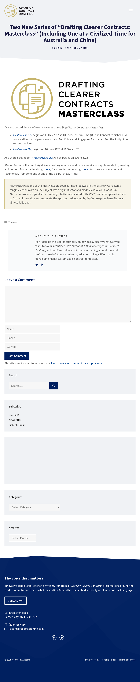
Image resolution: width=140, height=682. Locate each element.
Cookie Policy (109, 659)
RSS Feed (14, 415)
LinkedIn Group (17, 425)
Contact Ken (15, 600)
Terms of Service (127, 659)
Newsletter (15, 420)
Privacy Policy (92, 659)
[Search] (53, 386)
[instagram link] (54, 637)
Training (12, 222)
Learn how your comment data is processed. (77, 363)
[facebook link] (61, 637)
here (47, 169)
